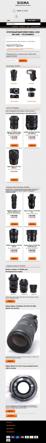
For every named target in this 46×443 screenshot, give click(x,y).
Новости (13, 29)
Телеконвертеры (31, 101)
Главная (8, 29)
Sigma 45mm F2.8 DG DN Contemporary (32, 246)
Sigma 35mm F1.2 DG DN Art (32, 211)
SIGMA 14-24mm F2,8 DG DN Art (14, 246)
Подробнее (10, 301)
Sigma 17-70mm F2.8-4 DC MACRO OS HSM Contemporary (14, 133)
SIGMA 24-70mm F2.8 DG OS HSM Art (32, 133)
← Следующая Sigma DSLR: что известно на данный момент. (19, 48)
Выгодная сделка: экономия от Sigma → (15, 49)
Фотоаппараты (15, 101)
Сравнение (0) (15, 26)
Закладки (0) (22, 26)
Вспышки (31, 83)
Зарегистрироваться (35, 26)
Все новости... (11, 415)
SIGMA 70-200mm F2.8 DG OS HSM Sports (14, 211)
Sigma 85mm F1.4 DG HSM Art (14, 167)
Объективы (14, 83)
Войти (28, 26)
